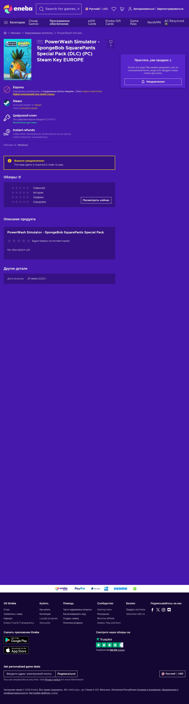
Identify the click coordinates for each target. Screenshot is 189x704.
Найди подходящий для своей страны (34, 94)
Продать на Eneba (135, 610)
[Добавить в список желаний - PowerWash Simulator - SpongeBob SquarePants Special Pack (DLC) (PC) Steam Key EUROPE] (110, 45)
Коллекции (45, 614)
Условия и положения (149, 690)
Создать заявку (71, 618)
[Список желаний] (114, 9)
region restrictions (92, 91)
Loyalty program (49, 618)
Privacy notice (52, 680)
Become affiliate (105, 618)
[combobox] (59, 9)
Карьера (8, 618)
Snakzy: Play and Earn (109, 623)
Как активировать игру (74, 614)
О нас (7, 610)
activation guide (28, 108)
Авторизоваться (141, 9)
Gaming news (104, 610)
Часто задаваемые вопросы (77, 610)
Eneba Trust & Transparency (19, 623)
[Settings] (96, 9)
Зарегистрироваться (170, 9)
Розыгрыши (103, 614)
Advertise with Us (135, 614)
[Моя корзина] (122, 9)
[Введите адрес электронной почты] (30, 674)
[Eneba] (18, 8)
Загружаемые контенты (39, 33)
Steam (38, 105)
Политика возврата (73, 623)
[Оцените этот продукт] (19, 241)
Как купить (45, 610)
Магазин (16, 33)
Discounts (45, 623)
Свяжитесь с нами (13, 614)
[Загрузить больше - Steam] (7, 103)
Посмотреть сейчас (96, 200)
